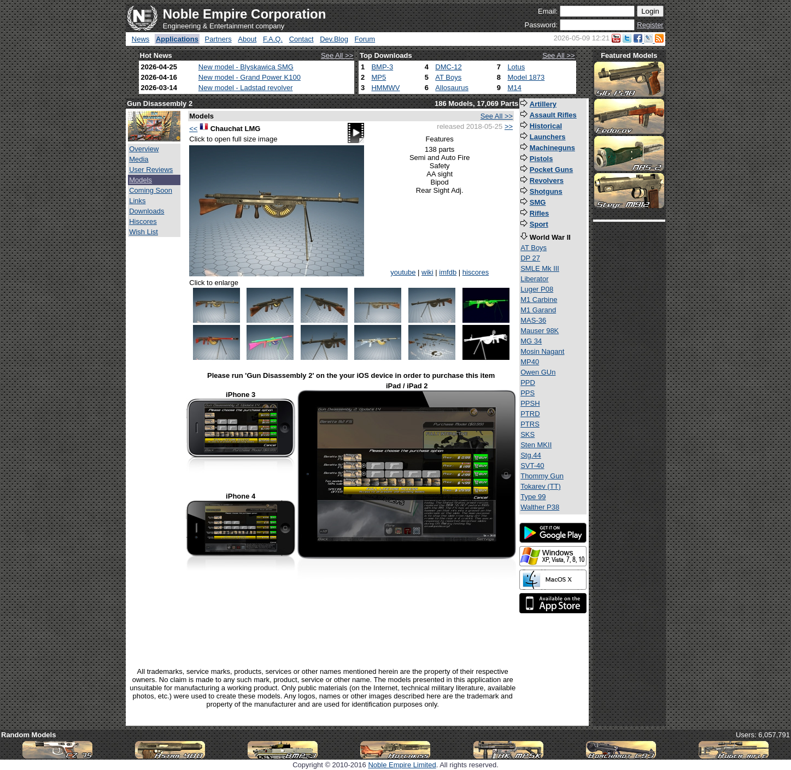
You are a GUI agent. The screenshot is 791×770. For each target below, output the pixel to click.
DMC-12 (448, 67)
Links (137, 201)
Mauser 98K (539, 331)
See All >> (337, 55)
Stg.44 (530, 455)
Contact (301, 39)
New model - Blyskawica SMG (246, 67)
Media (138, 159)
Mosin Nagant (542, 351)
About (247, 39)
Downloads (146, 211)
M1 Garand (538, 310)
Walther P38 (539, 507)
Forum (365, 39)
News (141, 39)
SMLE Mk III (539, 268)
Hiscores (143, 221)
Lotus (516, 67)
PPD (527, 382)
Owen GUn (537, 372)
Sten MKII (536, 445)
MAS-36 (533, 320)
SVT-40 (532, 465)
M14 (514, 88)
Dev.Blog (334, 39)
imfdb (447, 272)
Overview (144, 149)
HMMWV (385, 88)
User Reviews (151, 169)
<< (193, 129)
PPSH (530, 403)
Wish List (143, 232)
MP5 (378, 77)
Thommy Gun (542, 476)
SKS (527, 434)
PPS (527, 393)
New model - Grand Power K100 (249, 77)
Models (140, 180)
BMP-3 (382, 67)
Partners (218, 39)
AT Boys (448, 77)
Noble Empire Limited (402, 765)
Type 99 (533, 497)
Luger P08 (536, 289)
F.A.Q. (273, 39)
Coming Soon (150, 190)
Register (650, 25)
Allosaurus (451, 88)
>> (509, 126)
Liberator (534, 279)
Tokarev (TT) (540, 486)
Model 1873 (525, 77)
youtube (402, 272)
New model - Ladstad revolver (245, 88)
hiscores (475, 272)
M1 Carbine (538, 299)
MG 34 (531, 341)
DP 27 (530, 258)
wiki (427, 272)
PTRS (530, 424)
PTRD (530, 414)
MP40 (529, 362)
